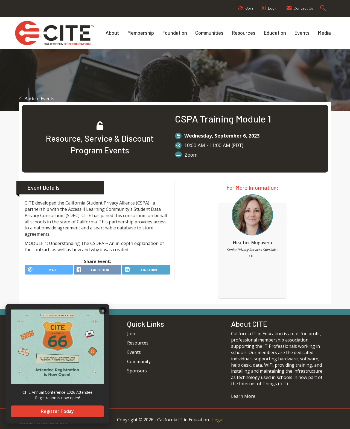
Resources (243, 33)
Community (139, 361)
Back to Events (36, 99)
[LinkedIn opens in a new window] (146, 271)
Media (324, 33)
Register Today (57, 411)
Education (275, 33)
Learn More (243, 396)
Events (302, 33)
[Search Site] (323, 8)
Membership (140, 33)
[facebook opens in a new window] (97, 271)
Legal (217, 420)
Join (131, 334)
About (112, 33)
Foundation (174, 33)
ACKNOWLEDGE (103, 310)
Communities (209, 33)
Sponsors (137, 371)
